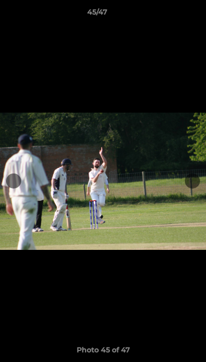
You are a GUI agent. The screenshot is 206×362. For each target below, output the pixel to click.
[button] (170, 14)
